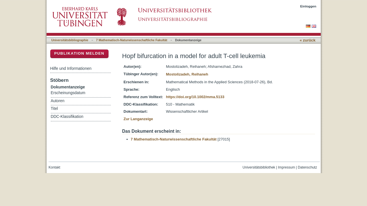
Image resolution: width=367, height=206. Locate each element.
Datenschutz (307, 167)
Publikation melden (79, 53)
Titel (54, 108)
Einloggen (308, 6)
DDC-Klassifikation (67, 116)
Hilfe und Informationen (71, 68)
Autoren (58, 101)
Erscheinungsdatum (68, 93)
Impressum (286, 167)
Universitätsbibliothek (258, 167)
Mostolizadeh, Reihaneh (187, 74)
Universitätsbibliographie (69, 40)
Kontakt (54, 167)
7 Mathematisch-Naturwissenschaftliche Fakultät (131, 40)
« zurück (307, 40)
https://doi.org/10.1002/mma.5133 (195, 97)
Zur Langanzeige (138, 119)
